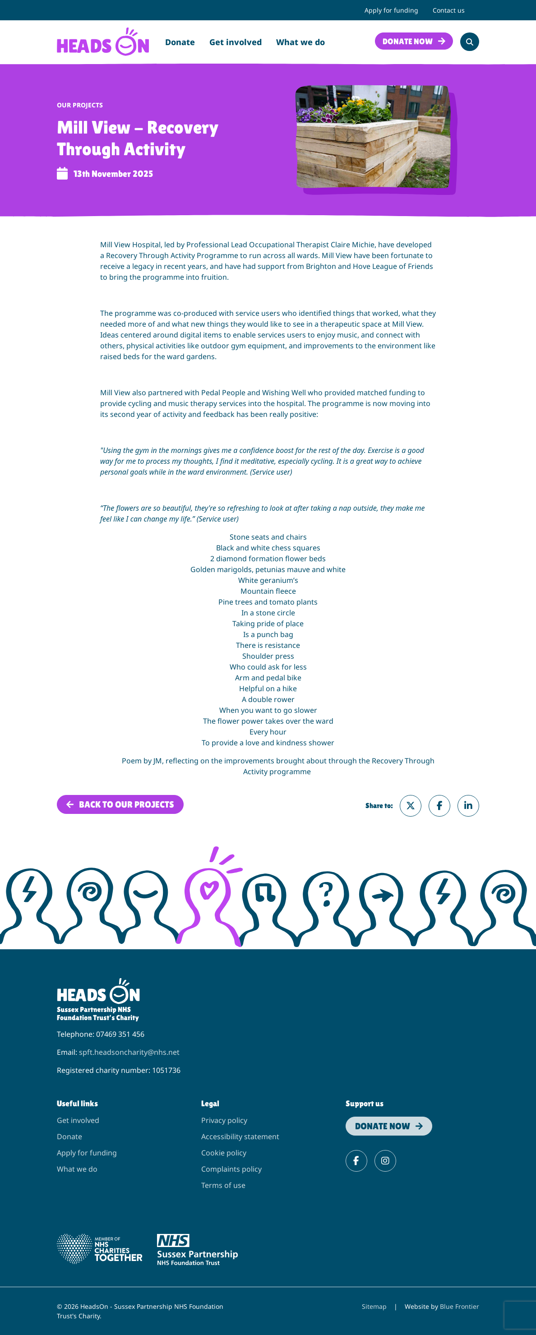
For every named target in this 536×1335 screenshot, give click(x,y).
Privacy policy (224, 1120)
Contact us (449, 10)
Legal (210, 1103)
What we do (300, 42)
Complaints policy (231, 1169)
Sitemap (374, 1306)
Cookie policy (223, 1153)
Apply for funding (391, 10)
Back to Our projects (126, 804)
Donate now (408, 41)
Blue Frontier (459, 1306)
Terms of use (223, 1185)
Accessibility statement (240, 1136)
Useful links (77, 1103)
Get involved (235, 42)
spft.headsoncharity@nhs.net (129, 1052)
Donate (180, 42)
